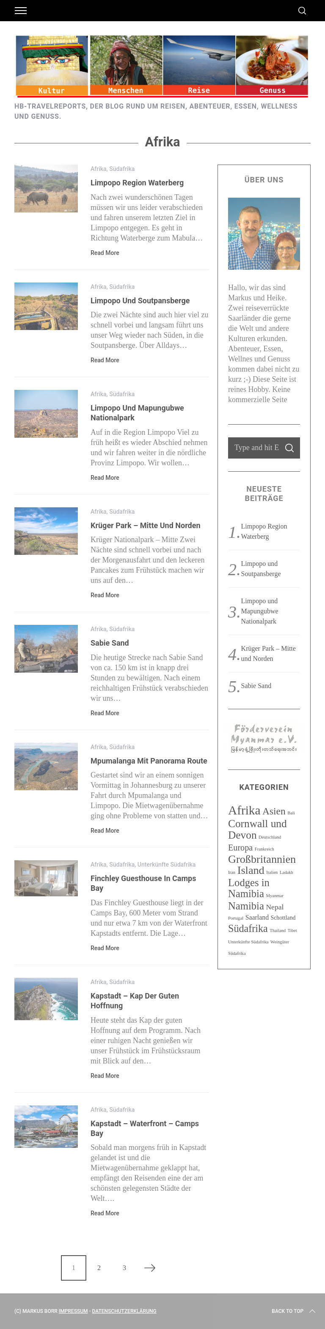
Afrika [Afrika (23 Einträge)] (244, 810)
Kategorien (264, 787)
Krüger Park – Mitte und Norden (146, 525)
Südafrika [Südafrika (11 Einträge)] (248, 928)
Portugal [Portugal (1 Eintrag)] (235, 918)
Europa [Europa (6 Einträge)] (240, 847)
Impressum (73, 1311)
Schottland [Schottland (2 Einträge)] (283, 918)
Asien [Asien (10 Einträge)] (274, 811)
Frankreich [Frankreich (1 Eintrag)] (264, 849)
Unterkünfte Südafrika (167, 864)
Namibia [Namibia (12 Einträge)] (246, 906)
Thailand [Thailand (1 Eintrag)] (278, 930)
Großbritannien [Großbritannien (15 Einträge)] (262, 859)
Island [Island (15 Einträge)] (250, 870)
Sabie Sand (110, 642)
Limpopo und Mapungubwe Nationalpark (259, 611)
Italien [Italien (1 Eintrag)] (272, 872)
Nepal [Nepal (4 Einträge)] (275, 907)
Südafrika (122, 168)
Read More (105, 252)
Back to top (294, 1311)
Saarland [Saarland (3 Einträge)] (257, 917)
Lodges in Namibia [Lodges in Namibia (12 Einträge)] (249, 888)
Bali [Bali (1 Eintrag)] (291, 813)
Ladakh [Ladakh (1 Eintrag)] (286, 872)
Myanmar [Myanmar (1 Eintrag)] (274, 895)
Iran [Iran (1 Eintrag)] (231, 872)
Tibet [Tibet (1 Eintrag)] (292, 930)
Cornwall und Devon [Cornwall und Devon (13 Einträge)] (257, 829)
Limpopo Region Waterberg (137, 182)
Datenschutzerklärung (124, 1311)
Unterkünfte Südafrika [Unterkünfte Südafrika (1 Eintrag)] (248, 942)
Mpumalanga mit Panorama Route (149, 760)
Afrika (99, 168)
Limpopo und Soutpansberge (140, 300)
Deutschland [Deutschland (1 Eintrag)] (270, 837)
